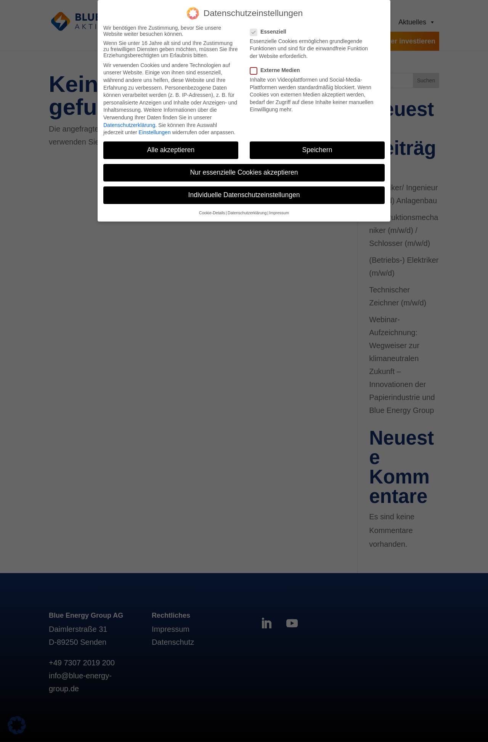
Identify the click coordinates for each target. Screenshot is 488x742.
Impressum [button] (279, 209)
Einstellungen (155, 129)
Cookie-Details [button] (212, 209)
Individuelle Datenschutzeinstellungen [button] (244, 191)
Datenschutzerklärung (129, 121)
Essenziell (271, 28)
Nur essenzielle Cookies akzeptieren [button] (244, 169)
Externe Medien (278, 66)
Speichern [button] (317, 146)
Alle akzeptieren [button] (171, 146)
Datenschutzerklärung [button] (247, 209)
